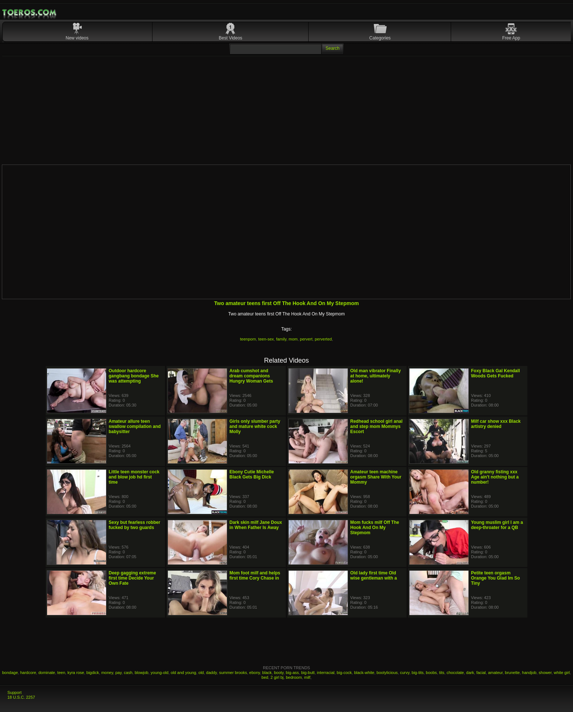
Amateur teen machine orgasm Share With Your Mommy (375, 477)
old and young (183, 672)
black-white (364, 672)
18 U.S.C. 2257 (21, 697)
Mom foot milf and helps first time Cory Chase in (254, 575)
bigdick (93, 672)
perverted (323, 339)
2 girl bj (277, 677)
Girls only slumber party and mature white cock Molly (254, 426)
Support (14, 692)
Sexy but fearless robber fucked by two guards (134, 525)
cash (128, 672)
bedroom (294, 677)
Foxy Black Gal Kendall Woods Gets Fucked (495, 373)
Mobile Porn (29, 12)
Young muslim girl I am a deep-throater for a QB (497, 525)
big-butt (308, 672)
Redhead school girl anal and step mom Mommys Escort (376, 426)
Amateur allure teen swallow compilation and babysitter (135, 426)
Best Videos (230, 38)
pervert (306, 339)
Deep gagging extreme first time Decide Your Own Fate (132, 578)
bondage (10, 672)
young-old (159, 672)
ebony (254, 672)
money (107, 672)
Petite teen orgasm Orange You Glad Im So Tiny (495, 578)
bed (264, 677)
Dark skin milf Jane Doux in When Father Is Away (255, 525)
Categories (380, 38)
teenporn (248, 339)
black (267, 672)
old (201, 672)
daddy (211, 672)
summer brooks (233, 672)
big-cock (344, 672)
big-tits (417, 672)
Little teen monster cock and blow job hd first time (134, 477)
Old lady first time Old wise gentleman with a (373, 575)
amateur (495, 672)
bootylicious (387, 672)
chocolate (455, 672)
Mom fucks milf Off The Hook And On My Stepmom (374, 527)
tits (441, 672)
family (281, 339)
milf (307, 677)
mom (293, 339)
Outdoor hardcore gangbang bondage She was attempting (134, 376)
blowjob (141, 672)
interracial (326, 672)
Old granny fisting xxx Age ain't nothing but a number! (495, 477)
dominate (46, 672)
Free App (511, 38)
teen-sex (266, 339)
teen (61, 672)
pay (118, 672)
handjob (529, 672)
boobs (431, 672)
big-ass (292, 672)
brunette (512, 672)
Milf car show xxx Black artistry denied (496, 424)
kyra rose (75, 672)
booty (279, 672)
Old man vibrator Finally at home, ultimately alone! (375, 376)
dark (470, 672)
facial (481, 672)
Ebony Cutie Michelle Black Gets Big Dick (251, 474)
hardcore (28, 672)
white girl (562, 672)
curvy (404, 672)
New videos (77, 38)
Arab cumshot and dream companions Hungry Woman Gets (251, 376)
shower (545, 672)
